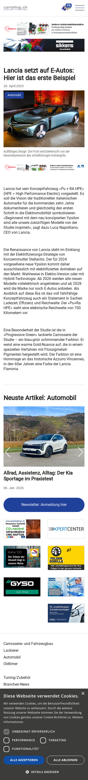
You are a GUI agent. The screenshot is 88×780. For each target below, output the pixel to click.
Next (80, 452)
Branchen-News (16, 684)
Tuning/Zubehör (17, 677)
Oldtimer (11, 664)
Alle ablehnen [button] (66, 760)
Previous (7, 452)
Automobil (14, 95)
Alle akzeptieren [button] (24, 760)
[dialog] (44, 734)
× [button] (82, 693)
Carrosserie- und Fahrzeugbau (28, 643)
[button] (11, 125)
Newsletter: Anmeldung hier (44, 504)
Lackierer (11, 650)
